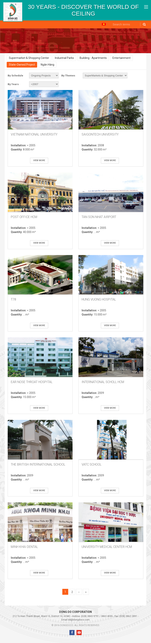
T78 (13, 299)
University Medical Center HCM (107, 547)
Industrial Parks (64, 57)
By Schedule (15, 75)
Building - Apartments (93, 57)
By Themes (68, 75)
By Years (13, 84)
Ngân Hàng (47, 64)
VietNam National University (34, 134)
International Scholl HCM (103, 382)
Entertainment (121, 57)
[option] (83, 10)
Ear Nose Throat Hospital (31, 382)
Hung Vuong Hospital (99, 299)
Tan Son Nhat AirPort (99, 217)
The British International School (38, 464)
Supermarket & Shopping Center (29, 57)
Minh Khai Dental (24, 547)
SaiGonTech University (100, 134)
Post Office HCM (24, 217)
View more (39, 160)
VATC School (91, 464)
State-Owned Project (22, 64)
